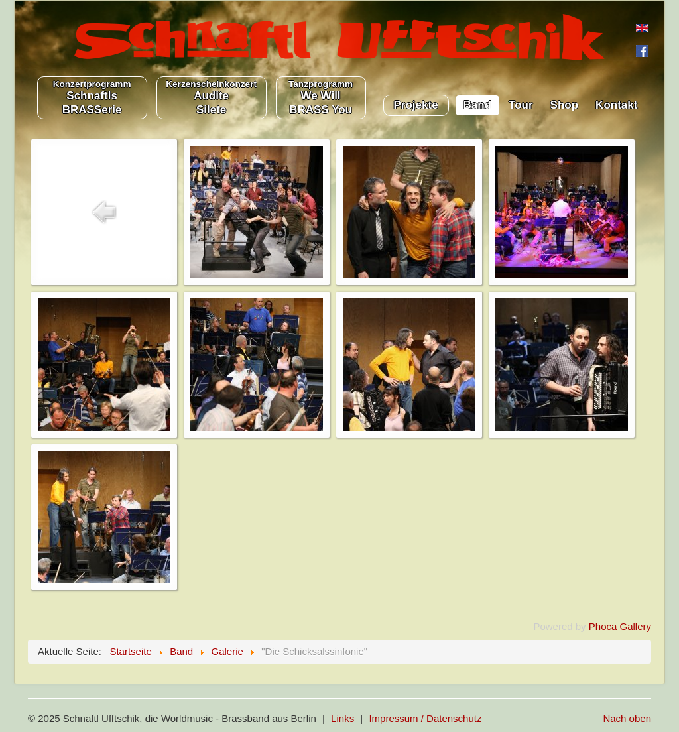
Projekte (416, 105)
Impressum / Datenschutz (425, 718)
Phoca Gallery (620, 626)
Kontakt (616, 105)
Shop (564, 105)
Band (477, 105)
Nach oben (627, 718)
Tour (521, 105)
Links (342, 718)
